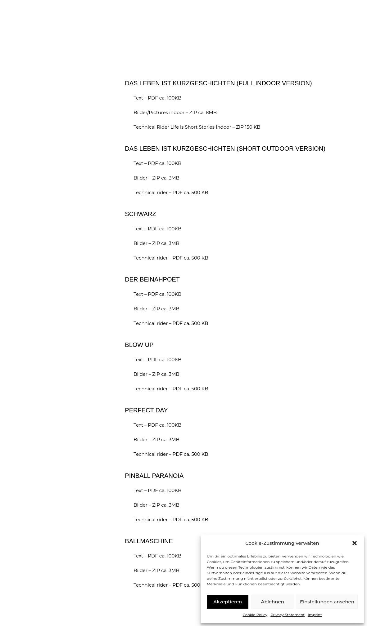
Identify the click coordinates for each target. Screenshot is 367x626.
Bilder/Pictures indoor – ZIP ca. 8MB (174, 112)
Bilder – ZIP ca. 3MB (155, 178)
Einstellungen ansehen (327, 602)
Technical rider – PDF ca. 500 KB (171, 192)
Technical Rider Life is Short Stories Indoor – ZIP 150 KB (197, 127)
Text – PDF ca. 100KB (156, 98)
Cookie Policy (254, 614)
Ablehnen (272, 602)
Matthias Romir (60, 24)
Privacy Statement (287, 614)
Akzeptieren (227, 602)
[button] (354, 543)
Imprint (315, 614)
